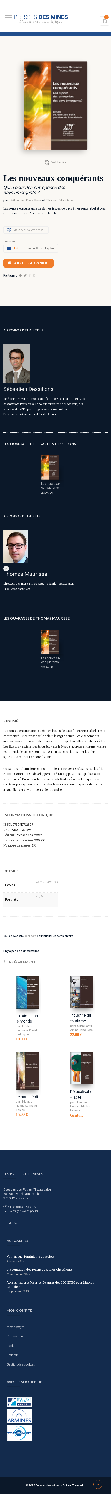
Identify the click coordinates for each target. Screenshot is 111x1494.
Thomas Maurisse (59, 200)
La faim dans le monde (27, 1018)
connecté (30, 935)
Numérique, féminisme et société (31, 1256)
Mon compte (16, 1327)
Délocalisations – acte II (83, 1094)
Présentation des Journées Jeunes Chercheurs (40, 1270)
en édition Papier (34, 248)
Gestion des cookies (21, 1364)
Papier (40, 896)
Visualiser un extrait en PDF (30, 230)
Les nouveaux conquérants (50, 485)
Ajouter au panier (30, 263)
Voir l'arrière (58, 162)
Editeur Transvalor (74, 1485)
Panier (11, 1346)
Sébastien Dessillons (26, 200)
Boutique (13, 1355)
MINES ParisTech (47, 882)
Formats (10, 241)
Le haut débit (27, 1096)
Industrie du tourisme (80, 1018)
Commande (15, 1336)
